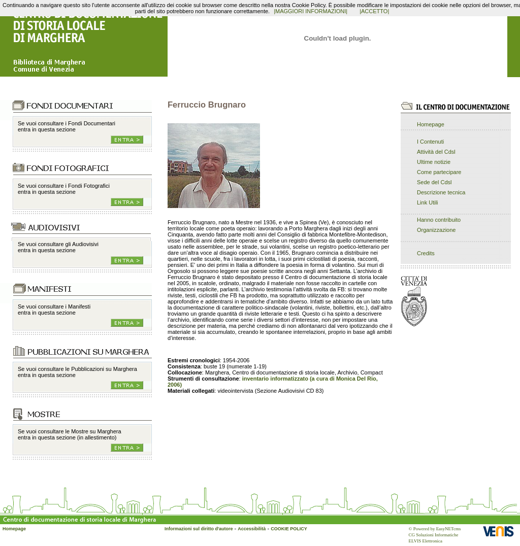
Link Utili (427, 202)
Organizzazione (436, 230)
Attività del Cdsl (436, 152)
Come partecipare (439, 172)
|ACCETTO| (374, 11)
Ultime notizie (433, 162)
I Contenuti (430, 142)
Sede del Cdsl (434, 182)
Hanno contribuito (439, 220)
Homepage (430, 124)
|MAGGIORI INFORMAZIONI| (310, 11)
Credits (426, 253)
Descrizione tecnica (441, 192)
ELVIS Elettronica (425, 540)
